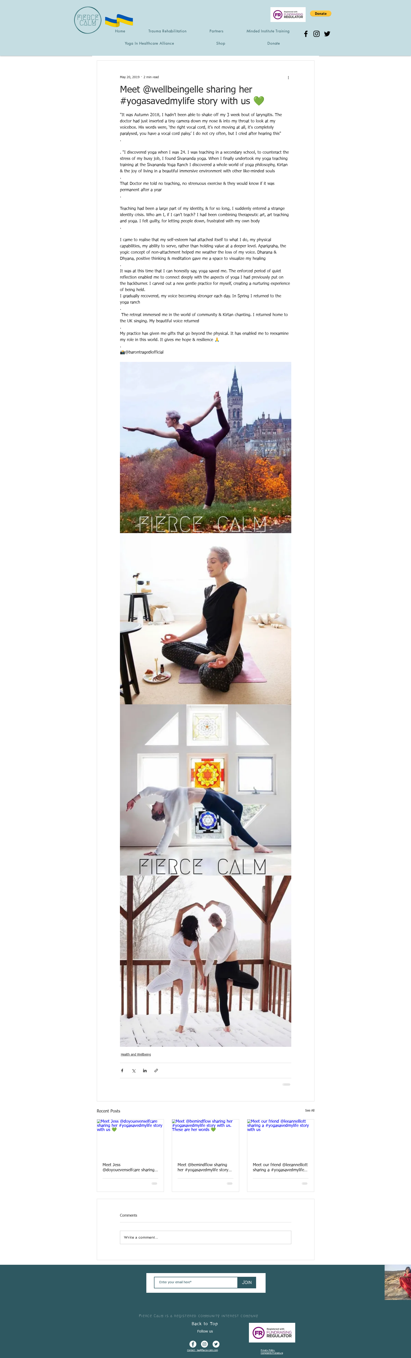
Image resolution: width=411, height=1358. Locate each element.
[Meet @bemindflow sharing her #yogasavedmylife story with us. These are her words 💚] (205, 1138)
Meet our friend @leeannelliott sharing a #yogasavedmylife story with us (280, 1168)
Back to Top (205, 1324)
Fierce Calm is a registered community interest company (198, 1316)
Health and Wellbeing (136, 1054)
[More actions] (288, 77)
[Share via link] (156, 1070)
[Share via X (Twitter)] (133, 1070)
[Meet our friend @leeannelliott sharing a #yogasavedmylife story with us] (280, 1138)
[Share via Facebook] (122, 1070)
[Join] (247, 1282)
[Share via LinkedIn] (145, 1070)
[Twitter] (327, 34)
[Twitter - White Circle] (216, 1344)
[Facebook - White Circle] (192, 1344)
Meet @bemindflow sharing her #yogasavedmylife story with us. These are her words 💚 (204, 1168)
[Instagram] (316, 34)
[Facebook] (306, 34)
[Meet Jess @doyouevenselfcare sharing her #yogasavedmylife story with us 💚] (130, 1138)
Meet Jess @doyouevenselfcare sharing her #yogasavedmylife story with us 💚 (128, 1168)
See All (309, 1110)
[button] (320, 13)
